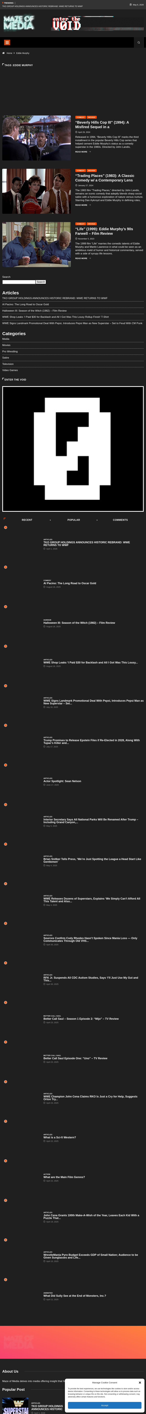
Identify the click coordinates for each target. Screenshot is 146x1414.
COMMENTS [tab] (112, 520)
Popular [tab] (65, 520)
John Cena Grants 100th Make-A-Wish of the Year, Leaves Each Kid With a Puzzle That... (91, 1217)
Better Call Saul (52, 1016)
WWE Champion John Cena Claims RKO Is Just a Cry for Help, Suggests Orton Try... (90, 1098)
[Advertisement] (73, 96)
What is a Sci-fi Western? (59, 1137)
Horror (47, 620)
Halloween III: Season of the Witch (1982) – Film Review (34, 310)
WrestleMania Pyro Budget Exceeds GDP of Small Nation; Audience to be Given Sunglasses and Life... (90, 1256)
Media (5, 339)
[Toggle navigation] (7, 42)
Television (8, 364)
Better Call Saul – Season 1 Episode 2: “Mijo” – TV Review (81, 1018)
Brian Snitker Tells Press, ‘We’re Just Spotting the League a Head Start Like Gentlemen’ (92, 860)
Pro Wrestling (10, 351)
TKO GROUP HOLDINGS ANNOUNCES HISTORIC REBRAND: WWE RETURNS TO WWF (42, 6)
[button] (139, 1382)
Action (46, 1174)
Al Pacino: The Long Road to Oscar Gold (25, 304)
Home (9, 53)
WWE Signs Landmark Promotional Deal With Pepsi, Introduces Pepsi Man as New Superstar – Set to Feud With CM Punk (72, 323)
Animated (48, 1293)
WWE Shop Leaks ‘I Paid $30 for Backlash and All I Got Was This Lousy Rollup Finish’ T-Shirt (55, 316)
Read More (83, 152)
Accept (104, 1405)
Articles (47, 539)
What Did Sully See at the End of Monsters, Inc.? (74, 1295)
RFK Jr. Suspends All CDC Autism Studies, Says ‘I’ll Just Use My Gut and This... (90, 979)
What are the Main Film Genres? (64, 1177)
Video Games (10, 370)
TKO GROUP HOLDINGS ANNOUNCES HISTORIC (47, 1392)
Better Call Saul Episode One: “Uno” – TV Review (75, 1058)
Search (6, 276)
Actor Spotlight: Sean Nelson (62, 781)
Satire (5, 357)
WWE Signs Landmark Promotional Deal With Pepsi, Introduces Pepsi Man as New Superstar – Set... (93, 702)
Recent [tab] (18, 520)
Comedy (81, 117)
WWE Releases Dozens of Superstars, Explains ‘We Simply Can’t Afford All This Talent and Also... (91, 900)
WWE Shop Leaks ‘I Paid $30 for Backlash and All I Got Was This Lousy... (90, 662)
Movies (91, 117)
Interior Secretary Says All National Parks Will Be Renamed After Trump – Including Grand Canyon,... (90, 821)
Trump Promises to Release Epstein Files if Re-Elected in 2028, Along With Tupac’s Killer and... (91, 742)
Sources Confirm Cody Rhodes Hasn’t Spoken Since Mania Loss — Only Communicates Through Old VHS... (90, 939)
